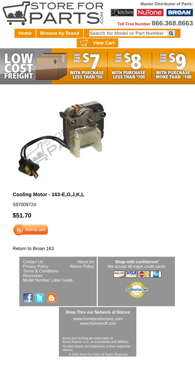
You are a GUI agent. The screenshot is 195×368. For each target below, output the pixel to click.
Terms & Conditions (40, 271)
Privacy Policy (35, 266)
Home (25, 33)
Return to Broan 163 (33, 248)
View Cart (97, 43)
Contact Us (33, 262)
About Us (85, 262)
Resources (32, 275)
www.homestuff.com (98, 323)
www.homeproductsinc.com (98, 319)
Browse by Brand (59, 33)
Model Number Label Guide (48, 280)
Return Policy (82, 266)
